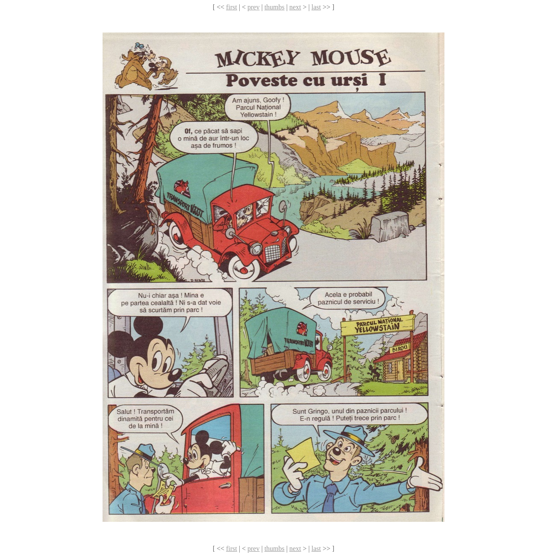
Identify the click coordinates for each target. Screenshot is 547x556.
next (295, 7)
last (316, 7)
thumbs (275, 7)
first (231, 7)
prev (253, 7)
